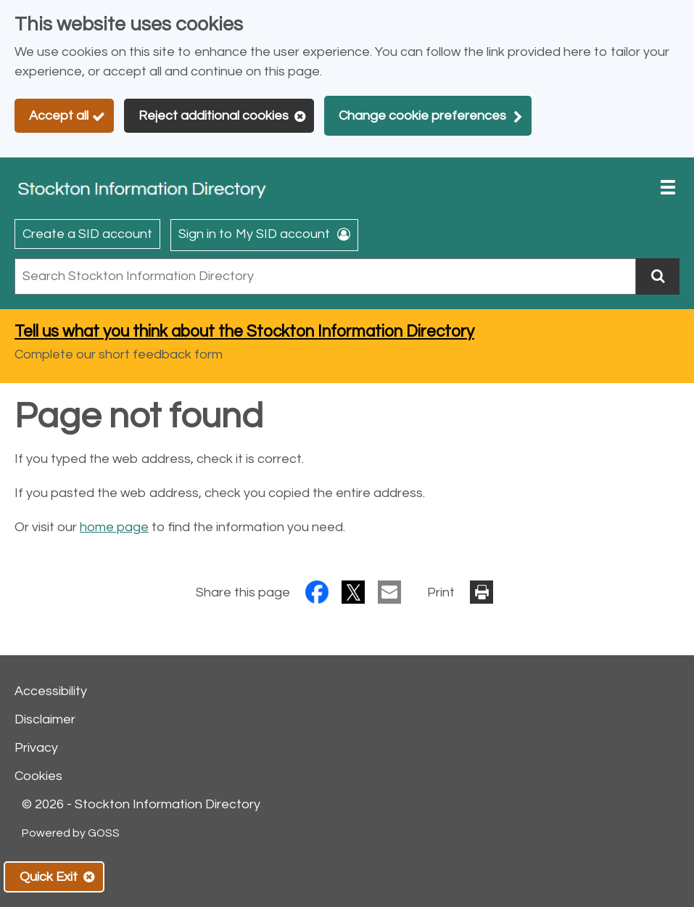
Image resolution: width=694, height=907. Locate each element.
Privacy (36, 748)
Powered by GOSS (71, 833)
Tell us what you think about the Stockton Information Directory (244, 332)
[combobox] (325, 276)
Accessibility (51, 691)
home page (114, 527)
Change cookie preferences (422, 116)
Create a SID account (87, 234)
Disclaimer (45, 719)
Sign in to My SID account (254, 234)
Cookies (38, 776)
